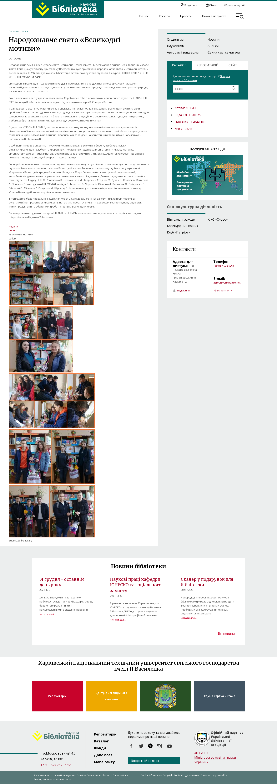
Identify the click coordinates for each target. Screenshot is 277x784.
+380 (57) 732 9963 (223, 265)
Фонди (100, 748)
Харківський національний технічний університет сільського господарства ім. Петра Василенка (165, 696)
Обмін (213, 5)
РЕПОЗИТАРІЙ (208, 65)
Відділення (191, 5)
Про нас (143, 16)
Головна (13, 30)
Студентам (175, 39)
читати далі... (47, 614)
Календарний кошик (182, 226)
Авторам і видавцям (183, 52)
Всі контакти (224, 290)
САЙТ (233, 65)
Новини (24, 30)
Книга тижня (183, 128)
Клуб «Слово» (218, 219)
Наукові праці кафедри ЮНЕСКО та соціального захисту (135, 585)
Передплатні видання (189, 121)
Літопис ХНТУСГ (185, 108)
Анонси (13, 230)
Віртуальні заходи (181, 219)
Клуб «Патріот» (178, 232)
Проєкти (186, 16)
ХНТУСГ (201, 753)
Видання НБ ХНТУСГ (189, 115)
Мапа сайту (104, 762)
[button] (239, 17)
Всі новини (226, 633)
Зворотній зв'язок (145, 761)
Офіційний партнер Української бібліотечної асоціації (227, 739)
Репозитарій (57, 696)
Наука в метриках (214, 16)
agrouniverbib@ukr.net (226, 282)
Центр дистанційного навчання (111, 696)
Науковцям (175, 46)
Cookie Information (151, 775)
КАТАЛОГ (179, 65)
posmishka (221, 775)
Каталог (101, 741)
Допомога (103, 755)
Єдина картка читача (224, 52)
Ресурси (164, 16)
